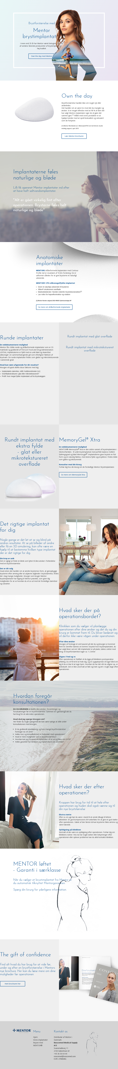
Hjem (35, 1037)
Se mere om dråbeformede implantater (54, 307)
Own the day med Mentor (41, 56)
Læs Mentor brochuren (74, 136)
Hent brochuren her (13, 983)
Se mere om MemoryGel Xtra (73, 474)
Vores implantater (40, 1040)
